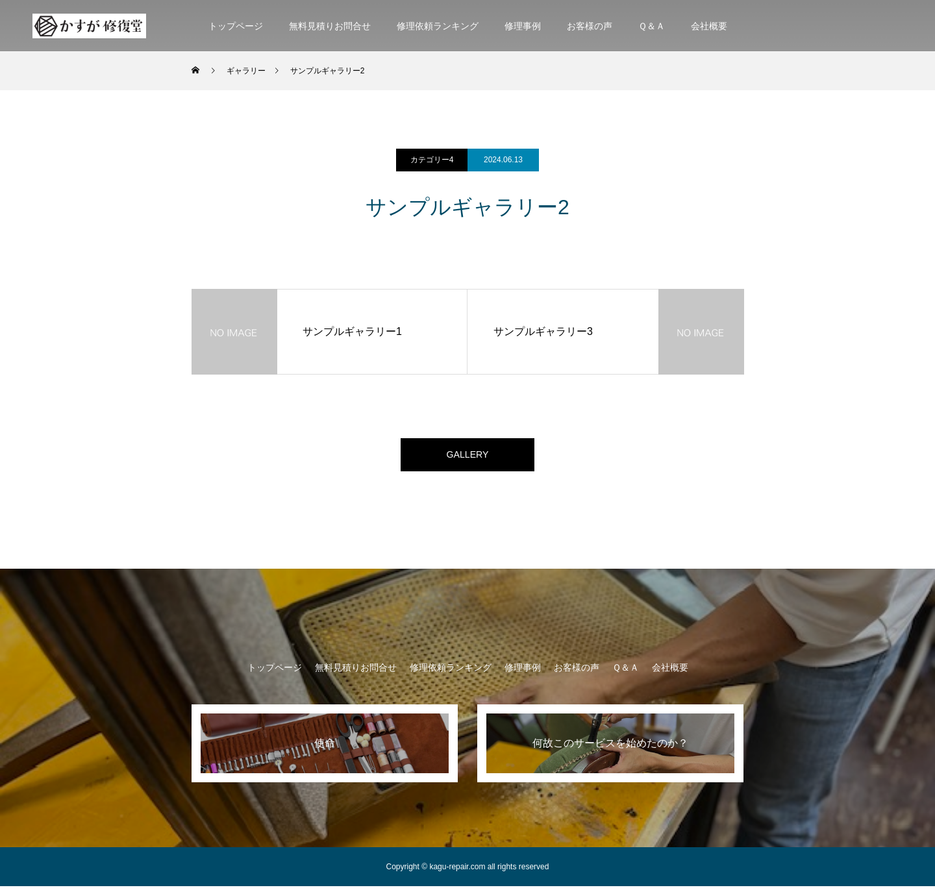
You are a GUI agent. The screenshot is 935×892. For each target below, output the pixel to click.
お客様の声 (589, 26)
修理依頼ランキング (438, 26)
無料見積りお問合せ (330, 26)
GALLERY (467, 457)
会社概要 (709, 26)
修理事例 (523, 26)
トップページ (235, 26)
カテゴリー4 (432, 159)
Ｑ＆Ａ (651, 26)
